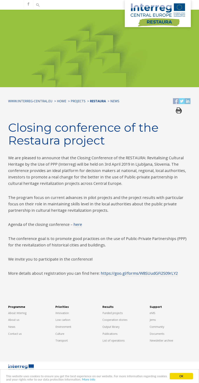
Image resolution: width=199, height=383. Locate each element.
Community (157, 327)
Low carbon (62, 320)
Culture (59, 334)
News (114, 101)
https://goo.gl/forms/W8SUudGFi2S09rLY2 (139, 273)
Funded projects (112, 313)
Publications (110, 334)
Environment (63, 327)
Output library (111, 327)
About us (13, 320)
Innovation (62, 313)
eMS (152, 313)
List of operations (113, 340)
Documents (157, 334)
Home (61, 101)
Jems (153, 320)
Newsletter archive (161, 340)
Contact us (15, 334)
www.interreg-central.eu (30, 101)
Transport (61, 340)
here (77, 224)
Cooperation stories (114, 320)
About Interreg (17, 313)
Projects (78, 101)
